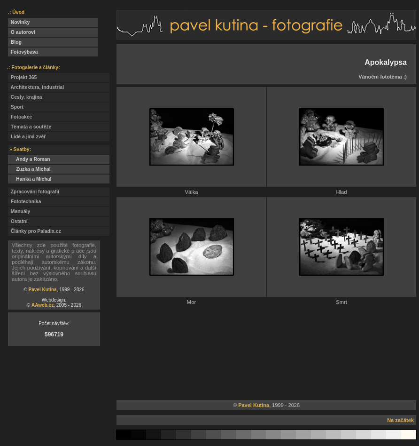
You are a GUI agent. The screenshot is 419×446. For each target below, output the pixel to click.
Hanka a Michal (29, 179)
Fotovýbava (23, 52)
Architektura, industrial (36, 87)
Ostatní (18, 221)
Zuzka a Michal (29, 169)
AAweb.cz (42, 305)
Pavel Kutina (43, 289)
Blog (15, 42)
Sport (15, 107)
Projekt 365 (22, 77)
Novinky (19, 22)
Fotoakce (20, 116)
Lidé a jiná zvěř (27, 136)
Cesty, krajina (25, 97)
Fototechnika (24, 201)
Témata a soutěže (29, 126)
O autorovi (21, 32)
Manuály (19, 211)
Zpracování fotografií (33, 191)
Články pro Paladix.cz (34, 231)
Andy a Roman (29, 159)
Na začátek (400, 420)
